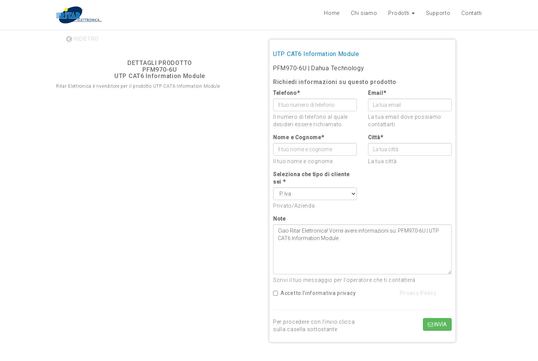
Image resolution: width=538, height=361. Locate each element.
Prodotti (401, 13)
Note (279, 219)
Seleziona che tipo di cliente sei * (311, 178)
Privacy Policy (418, 293)
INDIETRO (82, 39)
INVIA (437, 324)
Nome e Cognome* (298, 137)
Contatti (471, 13)
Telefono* (286, 93)
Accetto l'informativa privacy (314, 293)
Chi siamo (364, 13)
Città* (375, 137)
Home (332, 13)
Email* (377, 93)
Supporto (438, 13)
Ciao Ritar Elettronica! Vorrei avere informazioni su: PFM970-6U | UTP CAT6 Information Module (362, 249)
